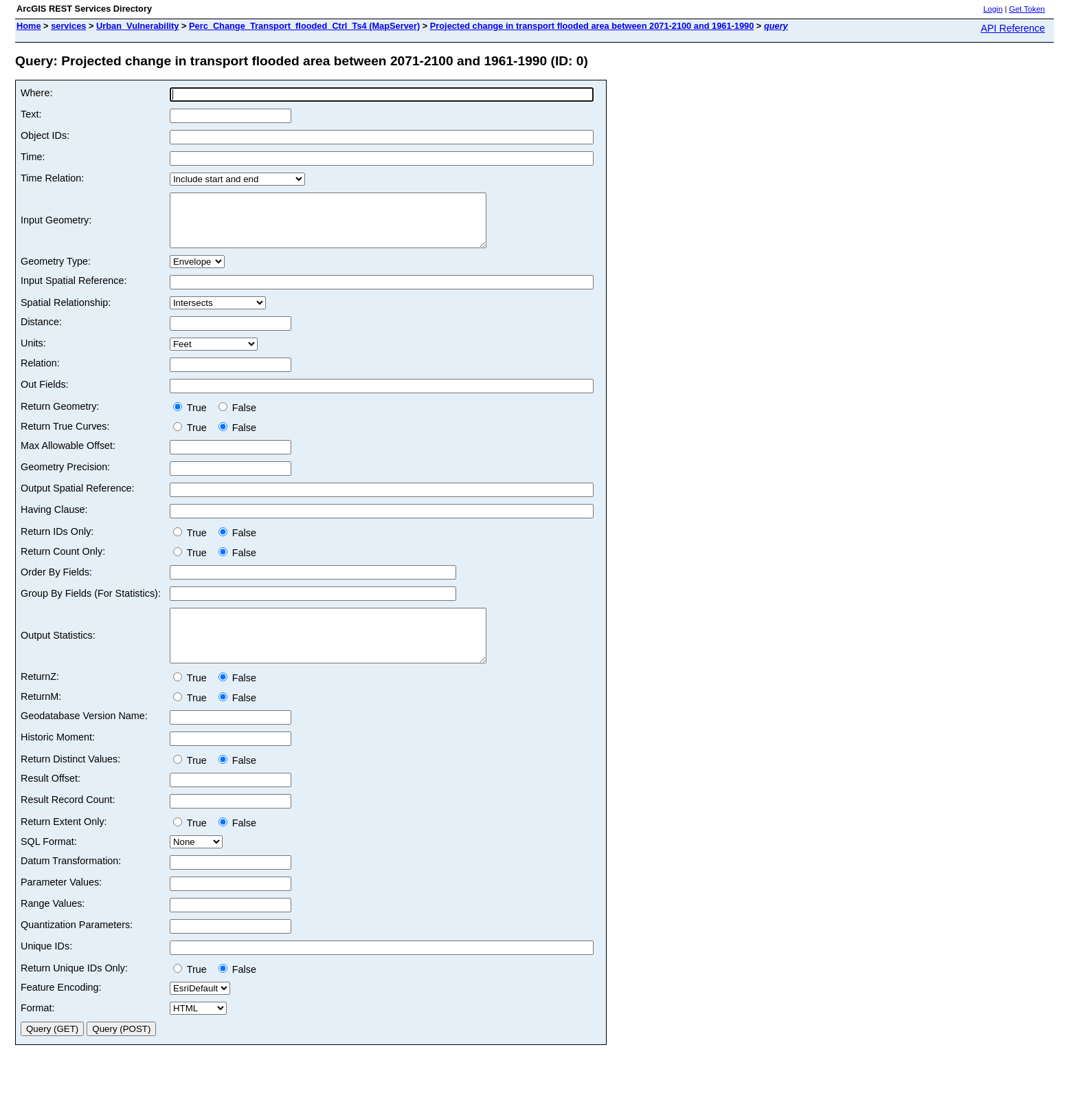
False (237, 418)
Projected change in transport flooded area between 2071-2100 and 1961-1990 (592, 26)
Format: (38, 1028)
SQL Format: (49, 862)
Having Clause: (54, 519)
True (192, 418)
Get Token (1027, 9)
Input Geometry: (56, 225)
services (68, 26)
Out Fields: (45, 394)
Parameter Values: (61, 902)
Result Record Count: (68, 820)
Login (992, 9)
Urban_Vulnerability (137, 26)
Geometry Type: (56, 271)
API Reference (1012, 28)
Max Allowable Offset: (68, 455)
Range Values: (53, 924)
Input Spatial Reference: (73, 290)
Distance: (41, 332)
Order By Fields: (56, 582)
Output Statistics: (58, 651)
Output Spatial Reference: (78, 498)
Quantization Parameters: (77, 945)
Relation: (40, 373)
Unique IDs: (46, 966)
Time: (33, 156)
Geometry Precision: (65, 477)
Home (28, 26)
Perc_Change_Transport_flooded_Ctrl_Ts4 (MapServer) (304, 26)
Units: (33, 353)
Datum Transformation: (71, 881)
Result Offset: (50, 798)
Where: (36, 92)
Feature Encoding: (61, 1007)
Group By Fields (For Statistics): (91, 603)
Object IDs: (45, 135)
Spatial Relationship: (66, 312)
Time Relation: (52, 178)
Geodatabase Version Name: (84, 736)
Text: (31, 114)
